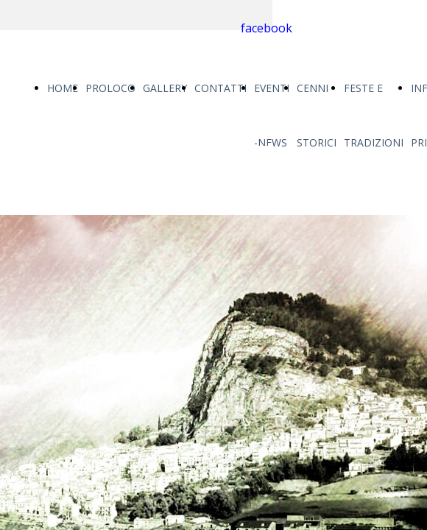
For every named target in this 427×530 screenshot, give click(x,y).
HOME (62, 88)
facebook (266, 28)
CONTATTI (220, 88)
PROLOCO (110, 88)
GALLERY (165, 88)
